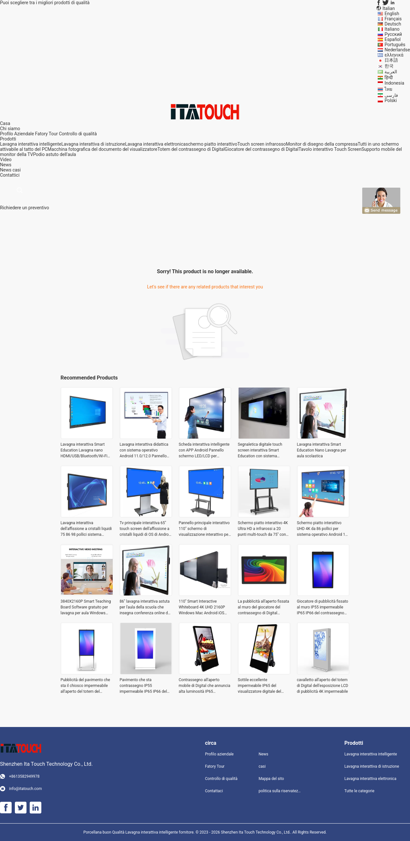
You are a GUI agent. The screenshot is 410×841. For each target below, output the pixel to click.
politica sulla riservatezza (280, 791)
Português (394, 44)
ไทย (388, 89)
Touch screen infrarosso (261, 144)
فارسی (391, 95)
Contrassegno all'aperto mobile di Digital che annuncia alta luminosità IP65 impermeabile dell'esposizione (205, 686)
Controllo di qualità (78, 133)
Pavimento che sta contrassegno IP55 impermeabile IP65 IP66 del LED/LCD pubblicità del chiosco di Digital (143, 686)
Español (392, 39)
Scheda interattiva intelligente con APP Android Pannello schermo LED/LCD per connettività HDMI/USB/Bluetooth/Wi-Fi (204, 450)
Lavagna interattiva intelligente (30, 144)
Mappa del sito (271, 778)
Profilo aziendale (219, 754)
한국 (389, 65)
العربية (390, 71)
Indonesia (394, 83)
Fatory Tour (46, 133)
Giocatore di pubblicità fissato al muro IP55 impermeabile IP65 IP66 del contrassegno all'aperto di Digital (322, 607)
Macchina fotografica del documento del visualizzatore (102, 149)
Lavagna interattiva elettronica (155, 144)
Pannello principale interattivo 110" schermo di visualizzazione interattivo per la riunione (204, 529)
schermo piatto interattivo (211, 144)
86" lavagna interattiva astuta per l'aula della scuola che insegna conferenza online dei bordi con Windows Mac (145, 607)
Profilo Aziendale (17, 133)
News (5, 169)
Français (393, 18)
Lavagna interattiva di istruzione (93, 144)
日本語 (391, 60)
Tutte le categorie (359, 791)
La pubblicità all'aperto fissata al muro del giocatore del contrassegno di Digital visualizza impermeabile (263, 607)
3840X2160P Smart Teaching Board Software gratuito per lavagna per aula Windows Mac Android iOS (86, 607)
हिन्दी (388, 77)
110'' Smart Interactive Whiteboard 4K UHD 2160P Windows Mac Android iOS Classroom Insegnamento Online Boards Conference (202, 607)
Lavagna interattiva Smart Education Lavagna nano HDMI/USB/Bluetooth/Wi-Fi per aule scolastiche (84, 450)
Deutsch (392, 23)
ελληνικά (393, 54)
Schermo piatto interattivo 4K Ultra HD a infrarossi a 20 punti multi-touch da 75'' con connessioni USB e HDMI (263, 529)
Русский (393, 34)
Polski (390, 100)
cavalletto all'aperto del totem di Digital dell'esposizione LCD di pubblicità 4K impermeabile (322, 686)
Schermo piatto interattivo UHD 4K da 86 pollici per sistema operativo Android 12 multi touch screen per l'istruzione (322, 529)
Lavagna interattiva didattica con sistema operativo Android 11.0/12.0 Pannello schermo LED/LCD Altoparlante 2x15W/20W (144, 450)
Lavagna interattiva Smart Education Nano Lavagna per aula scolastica (321, 450)
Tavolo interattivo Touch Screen (330, 149)
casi (17, 169)
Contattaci (214, 791)
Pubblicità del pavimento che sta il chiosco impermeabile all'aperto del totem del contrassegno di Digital (85, 686)
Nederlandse (397, 49)
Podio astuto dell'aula (54, 154)
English (391, 13)
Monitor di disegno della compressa (322, 144)
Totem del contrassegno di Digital (190, 149)
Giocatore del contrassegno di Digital (262, 149)
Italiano (391, 29)
